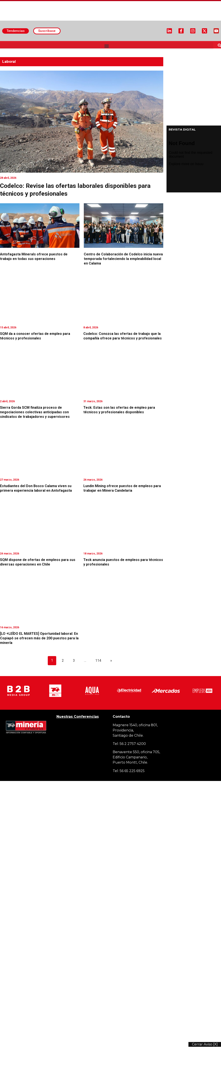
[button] (106, 46)
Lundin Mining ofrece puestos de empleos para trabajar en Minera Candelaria (122, 488)
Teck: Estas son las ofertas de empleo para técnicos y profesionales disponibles (119, 409)
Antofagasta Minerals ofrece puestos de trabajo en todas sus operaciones (34, 256)
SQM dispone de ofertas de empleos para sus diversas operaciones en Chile (37, 562)
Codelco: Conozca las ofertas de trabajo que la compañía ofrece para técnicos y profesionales (122, 336)
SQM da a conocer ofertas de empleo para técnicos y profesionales (35, 336)
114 (98, 660)
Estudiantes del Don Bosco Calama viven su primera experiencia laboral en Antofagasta (36, 488)
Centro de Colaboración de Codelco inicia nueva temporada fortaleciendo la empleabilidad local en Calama (123, 258)
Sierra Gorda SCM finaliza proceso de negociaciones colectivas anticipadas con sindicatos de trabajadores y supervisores (35, 412)
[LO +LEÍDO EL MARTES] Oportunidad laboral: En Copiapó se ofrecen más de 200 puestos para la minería (39, 638)
